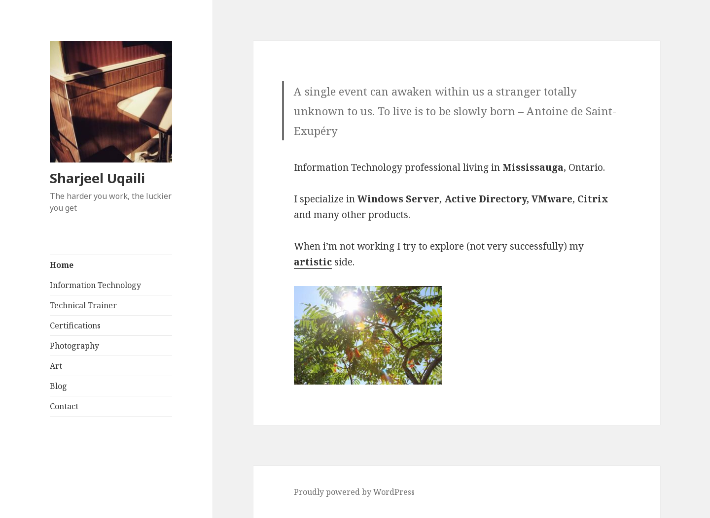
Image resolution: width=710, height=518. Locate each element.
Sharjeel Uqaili (97, 178)
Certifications (75, 325)
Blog (58, 386)
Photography (74, 345)
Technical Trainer (83, 305)
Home (61, 264)
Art (56, 365)
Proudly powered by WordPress (354, 491)
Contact (64, 406)
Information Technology (95, 285)
